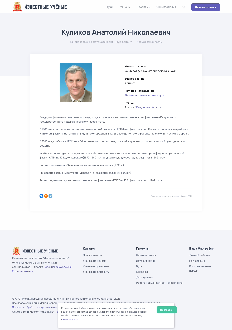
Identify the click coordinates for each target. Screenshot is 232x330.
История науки (145, 261)
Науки (108, 7)
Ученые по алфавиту (96, 272)
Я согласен (166, 309)
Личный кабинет (205, 7)
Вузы (139, 266)
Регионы (124, 7)
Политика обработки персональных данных (40, 307)
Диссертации (144, 277)
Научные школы (146, 255)
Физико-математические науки (144, 95)
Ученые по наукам (94, 261)
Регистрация (197, 261)
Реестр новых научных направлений (159, 282)
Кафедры (142, 272)
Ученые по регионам (96, 266)
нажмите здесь (69, 319)
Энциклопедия (166, 7)
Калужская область (148, 107)
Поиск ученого (92, 255)
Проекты (142, 7)
